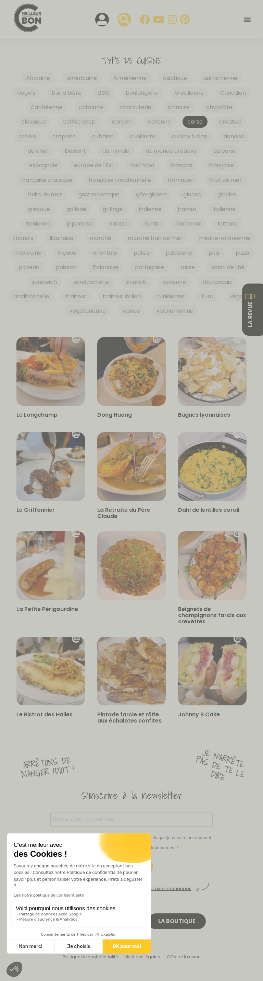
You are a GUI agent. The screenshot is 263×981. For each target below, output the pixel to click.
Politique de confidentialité (90, 957)
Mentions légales (142, 957)
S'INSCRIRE (132, 866)
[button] (247, 19)
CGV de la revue (183, 957)
